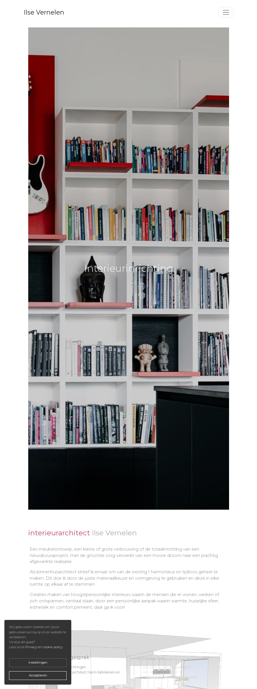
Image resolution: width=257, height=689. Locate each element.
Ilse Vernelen (44, 12)
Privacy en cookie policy (44, 647)
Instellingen (38, 662)
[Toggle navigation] (226, 12)
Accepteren (38, 675)
